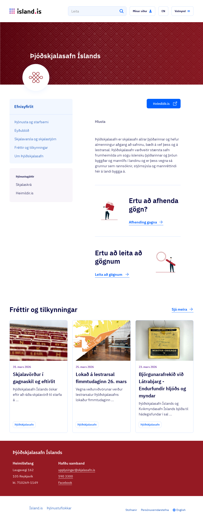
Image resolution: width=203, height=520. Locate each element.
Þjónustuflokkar (59, 508)
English (181, 510)
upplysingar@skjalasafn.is (76, 470)
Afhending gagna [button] (146, 222)
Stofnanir (131, 510)
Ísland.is (36, 508)
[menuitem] (41, 122)
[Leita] (121, 11)
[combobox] (97, 11)
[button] (142, 11)
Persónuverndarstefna (155, 510)
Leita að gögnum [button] (112, 274)
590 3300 (65, 476)
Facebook (65, 483)
